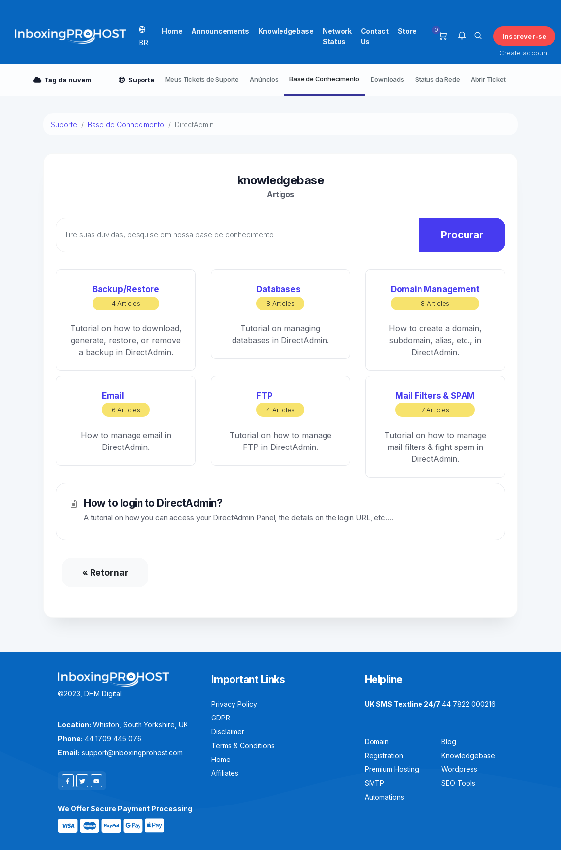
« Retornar (105, 572)
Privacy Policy (234, 704)
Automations (384, 797)
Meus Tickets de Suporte (202, 79)
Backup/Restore (126, 297)
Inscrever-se (524, 36)
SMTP (374, 783)
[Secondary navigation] (280, 80)
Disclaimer (227, 731)
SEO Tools (458, 783)
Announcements (220, 31)
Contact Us (375, 36)
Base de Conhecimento (324, 79)
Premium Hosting (392, 769)
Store (407, 31)
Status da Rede (437, 79)
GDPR (220, 718)
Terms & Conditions (243, 745)
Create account (524, 53)
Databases (280, 297)
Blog (448, 741)
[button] (462, 36)
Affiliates (224, 773)
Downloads (387, 79)
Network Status (337, 36)
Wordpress (459, 769)
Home (172, 31)
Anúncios (264, 79)
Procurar (462, 235)
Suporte (64, 124)
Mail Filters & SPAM (435, 404)
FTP (280, 404)
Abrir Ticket (488, 79)
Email (126, 404)
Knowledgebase (286, 31)
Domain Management (435, 297)
